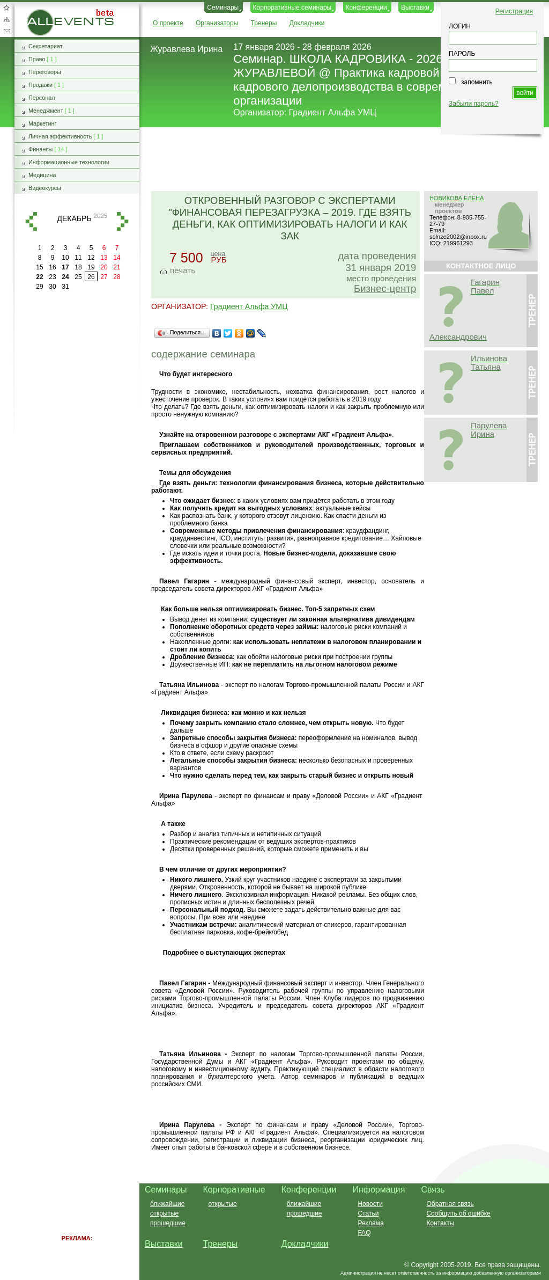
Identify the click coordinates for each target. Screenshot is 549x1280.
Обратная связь (6, 31)
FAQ (364, 1233)
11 (78, 257)
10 (65, 257)
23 (52, 277)
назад (31, 221)
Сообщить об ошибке (458, 1213)
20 (103, 267)
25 (78, 277)
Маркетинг (42, 123)
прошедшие (168, 1223)
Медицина (42, 175)
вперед (123, 221)
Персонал (41, 97)
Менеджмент (45, 110)
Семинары (223, 7)
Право (36, 59)
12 (90, 257)
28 (116, 277)
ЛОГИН (460, 26)
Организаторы (217, 23)
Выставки (415, 7)
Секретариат (45, 46)
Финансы (40, 149)
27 (103, 277)
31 (65, 286)
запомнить (477, 82)
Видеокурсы (44, 188)
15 (39, 267)
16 (52, 267)
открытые (164, 1213)
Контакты (440, 1223)
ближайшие (167, 1204)
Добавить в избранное (6, 7)
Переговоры (44, 72)
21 (116, 267)
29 (39, 286)
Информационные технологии (68, 162)
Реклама (370, 1223)
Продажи (40, 85)
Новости (370, 1204)
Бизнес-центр (385, 288)
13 (103, 257)
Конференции (366, 7)
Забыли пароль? (474, 103)
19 (90, 267)
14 (116, 257)
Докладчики (307, 23)
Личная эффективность (60, 136)
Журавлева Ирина (186, 49)
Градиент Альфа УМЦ (333, 112)
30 (52, 286)
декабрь (74, 218)
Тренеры (264, 23)
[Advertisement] (339, 160)
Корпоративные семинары (292, 7)
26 (90, 277)
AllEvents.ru (44, 13)
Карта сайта (6, 19)
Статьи (368, 1213)
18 (78, 267)
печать (182, 270)
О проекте (168, 23)
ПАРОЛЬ (462, 53)
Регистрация (514, 11)
